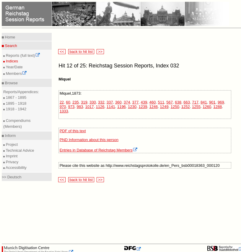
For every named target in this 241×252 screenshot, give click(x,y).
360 (118, 102)
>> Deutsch (12, 177)
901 (212, 102)
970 (63, 106)
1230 (132, 106)
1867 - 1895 (15, 97)
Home (9, 37)
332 (101, 102)
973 (71, 106)
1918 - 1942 (15, 109)
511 (161, 102)
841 (204, 102)
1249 (164, 106)
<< (61, 51)
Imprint (11, 156)
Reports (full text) (22, 55)
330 (92, 102)
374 (127, 102)
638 (178, 102)
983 (80, 106)
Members (16, 73)
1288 (217, 106)
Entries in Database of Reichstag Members (99, 150)
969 (221, 102)
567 (169, 102)
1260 (207, 106)
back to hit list (81, 51)
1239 (143, 106)
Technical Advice (19, 150)
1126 (100, 106)
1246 (153, 106)
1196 (121, 106)
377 (135, 102)
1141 (111, 106)
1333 (64, 111)
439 (144, 102)
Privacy (11, 162)
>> (100, 51)
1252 (185, 106)
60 (68, 102)
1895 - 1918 (15, 103)
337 (110, 102)
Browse (11, 83)
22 (62, 102)
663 (186, 102)
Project (11, 144)
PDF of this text (73, 131)
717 (195, 102)
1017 (89, 106)
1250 (175, 106)
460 (152, 102)
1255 (196, 106)
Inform (10, 135)
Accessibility (16, 167)
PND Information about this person (89, 140)
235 (75, 102)
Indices (11, 61)
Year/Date (14, 67)
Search (10, 45)
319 (84, 102)
